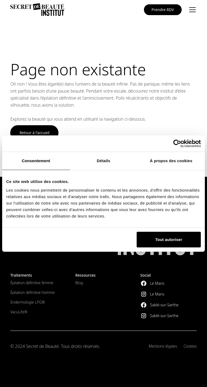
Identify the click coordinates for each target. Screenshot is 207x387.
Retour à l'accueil (34, 132)
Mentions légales (163, 346)
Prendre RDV (162, 9)
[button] (191, 9)
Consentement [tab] (36, 160)
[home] (37, 9)
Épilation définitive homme (32, 292)
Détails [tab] (103, 160)
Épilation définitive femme (31, 282)
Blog (79, 282)
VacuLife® (18, 311)
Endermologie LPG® (27, 302)
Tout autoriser (168, 239)
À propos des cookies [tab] (171, 160)
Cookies (190, 346)
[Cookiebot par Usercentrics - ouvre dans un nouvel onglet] (177, 144)
